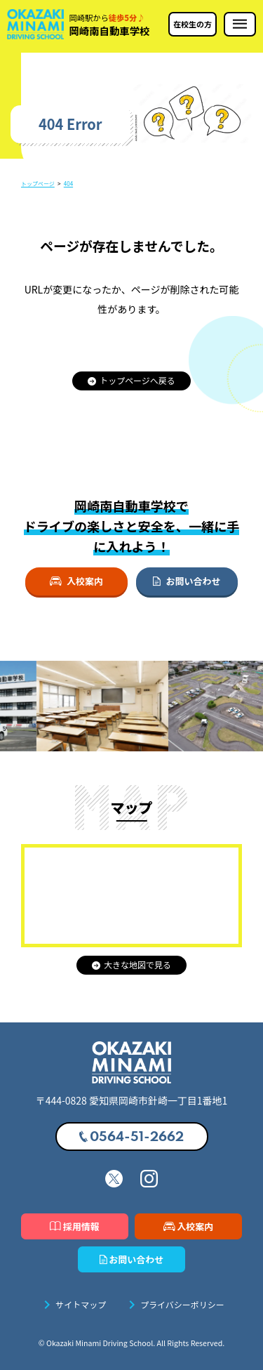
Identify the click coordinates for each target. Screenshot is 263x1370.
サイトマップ (72, 1304)
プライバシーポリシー (173, 1304)
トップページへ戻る (131, 380)
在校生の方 (192, 23)
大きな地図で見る (131, 964)
